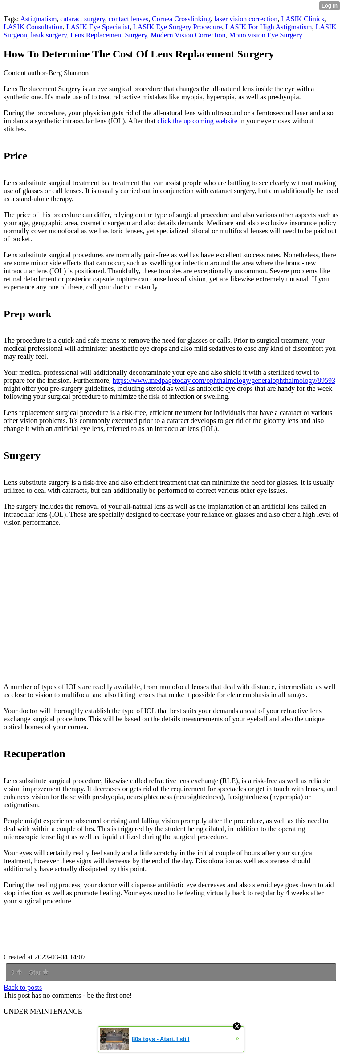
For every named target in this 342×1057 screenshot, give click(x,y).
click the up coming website (197, 121)
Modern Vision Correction (188, 35)
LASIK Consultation (33, 27)
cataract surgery (82, 19)
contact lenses (128, 19)
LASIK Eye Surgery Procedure (177, 27)
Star (39, 972)
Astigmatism (38, 19)
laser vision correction (245, 19)
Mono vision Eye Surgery (265, 35)
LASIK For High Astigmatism (268, 27)
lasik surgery (49, 35)
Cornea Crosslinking (181, 19)
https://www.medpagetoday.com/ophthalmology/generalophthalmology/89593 (224, 380)
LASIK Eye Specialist (98, 27)
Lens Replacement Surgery (108, 35)
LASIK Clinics (302, 19)
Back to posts (23, 987)
